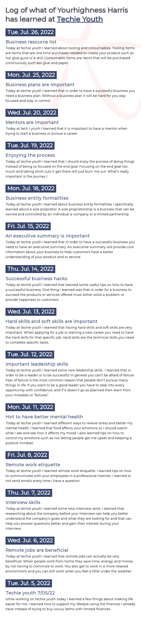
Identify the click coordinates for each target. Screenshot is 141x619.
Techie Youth (80, 19)
